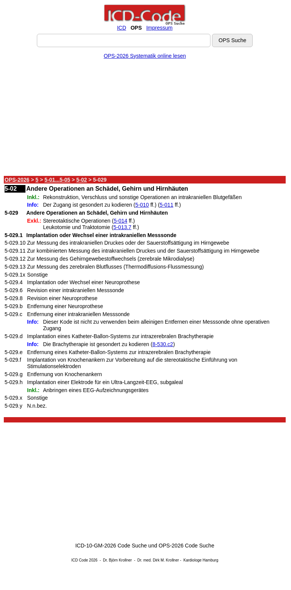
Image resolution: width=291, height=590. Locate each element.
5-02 (81, 180)
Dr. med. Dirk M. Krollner (158, 560)
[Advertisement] (144, 119)
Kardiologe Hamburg (200, 560)
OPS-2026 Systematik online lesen (145, 56)
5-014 (120, 221)
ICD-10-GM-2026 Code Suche (111, 546)
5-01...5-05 (57, 180)
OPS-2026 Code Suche (186, 546)
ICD (121, 28)
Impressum (159, 28)
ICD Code (79, 560)
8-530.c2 (162, 344)
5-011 (166, 205)
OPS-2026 (17, 180)
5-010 (142, 205)
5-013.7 (122, 227)
